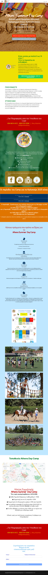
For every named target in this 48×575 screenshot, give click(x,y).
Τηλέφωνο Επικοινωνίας (30, 554)
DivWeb (34, 572)
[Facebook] (44, 1)
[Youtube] (46, 1)
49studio (24, 572)
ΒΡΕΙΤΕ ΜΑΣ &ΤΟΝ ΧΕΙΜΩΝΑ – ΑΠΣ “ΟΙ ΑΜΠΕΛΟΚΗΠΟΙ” (30, 76)
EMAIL (8, 559)
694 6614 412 (12, 123)
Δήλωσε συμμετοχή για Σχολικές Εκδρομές (24, 39)
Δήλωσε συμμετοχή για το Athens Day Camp (24, 35)
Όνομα (8, 554)
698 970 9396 (24, 123)
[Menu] (2, 1)
